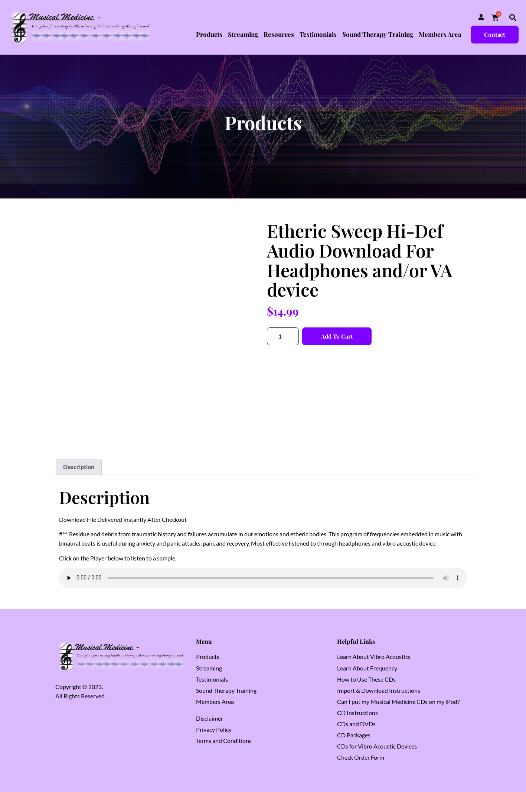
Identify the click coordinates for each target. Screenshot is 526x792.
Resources (279, 34)
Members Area (440, 34)
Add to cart (338, 336)
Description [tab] (78, 466)
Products (209, 34)
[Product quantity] (283, 336)
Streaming (243, 34)
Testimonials (318, 34)
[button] (512, 18)
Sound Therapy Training (377, 34)
